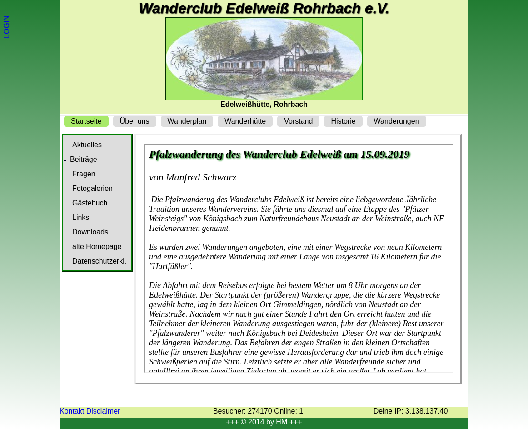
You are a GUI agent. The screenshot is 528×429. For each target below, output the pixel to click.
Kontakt (72, 411)
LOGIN (6, 26)
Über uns (134, 121)
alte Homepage (97, 246)
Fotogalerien (92, 188)
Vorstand (298, 121)
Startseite (86, 121)
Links (80, 217)
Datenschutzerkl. (99, 261)
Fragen (83, 174)
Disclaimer (103, 411)
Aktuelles (87, 145)
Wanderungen (396, 121)
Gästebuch (89, 203)
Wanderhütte (245, 121)
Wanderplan (187, 121)
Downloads (90, 232)
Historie (343, 121)
